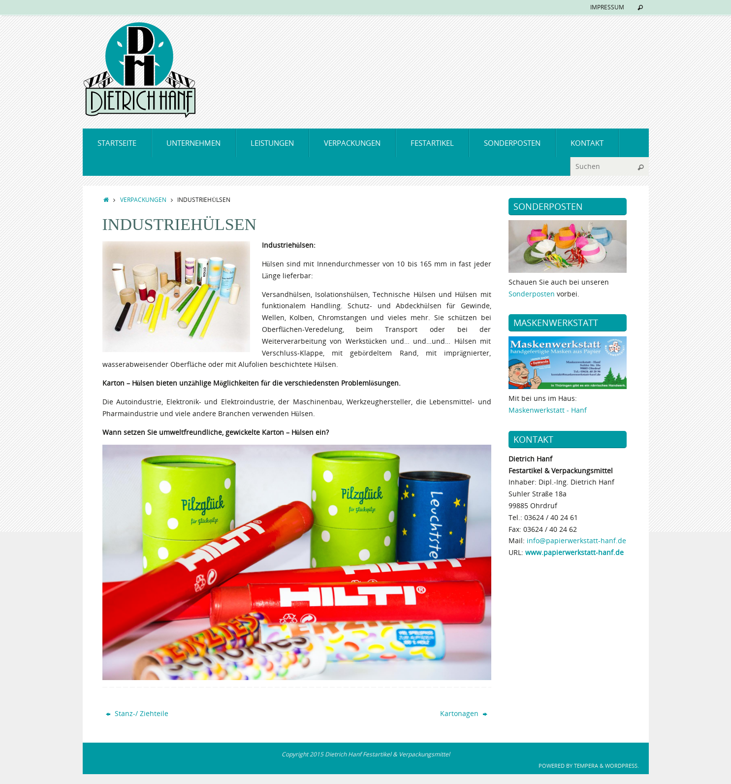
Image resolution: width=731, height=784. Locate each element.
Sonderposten (532, 293)
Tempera (586, 765)
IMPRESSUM (607, 7)
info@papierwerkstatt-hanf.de (576, 540)
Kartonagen (463, 713)
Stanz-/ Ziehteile (137, 713)
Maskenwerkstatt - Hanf (548, 410)
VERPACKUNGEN (143, 199)
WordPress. (622, 765)
